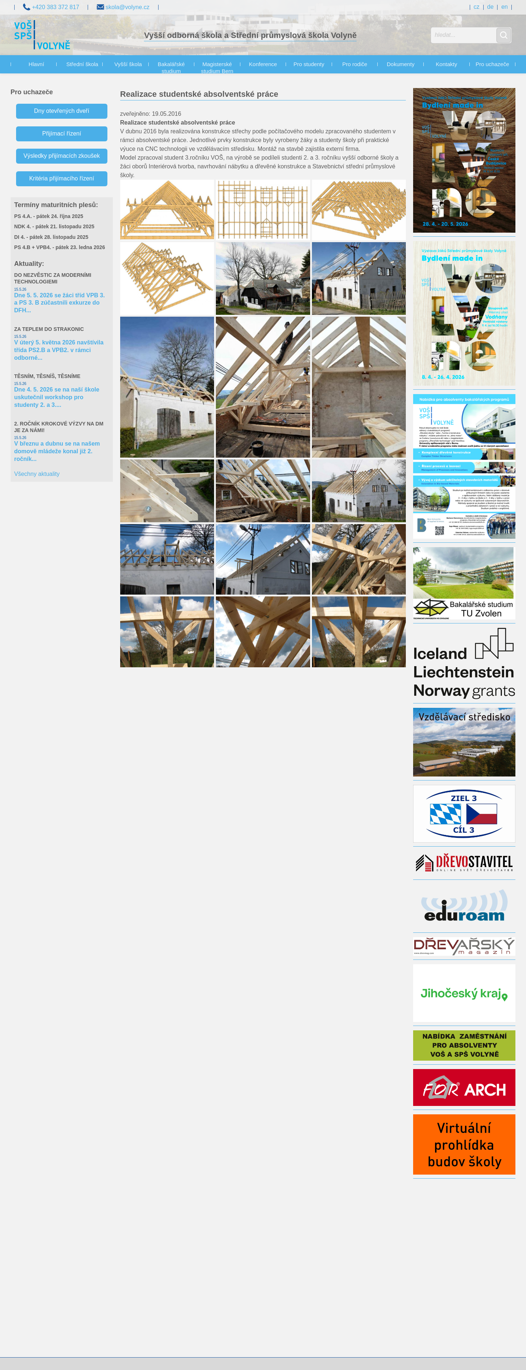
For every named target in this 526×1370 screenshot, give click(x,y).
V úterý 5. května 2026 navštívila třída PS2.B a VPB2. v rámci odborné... (59, 350)
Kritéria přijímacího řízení (61, 178)
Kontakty (446, 64)
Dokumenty (401, 64)
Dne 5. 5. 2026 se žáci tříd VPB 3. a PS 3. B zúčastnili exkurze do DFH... (59, 303)
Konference (263, 64)
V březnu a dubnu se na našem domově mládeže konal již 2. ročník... (57, 451)
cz (477, 7)
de (490, 7)
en (504, 7)
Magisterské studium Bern (217, 68)
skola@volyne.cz (123, 6)
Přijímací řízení (61, 133)
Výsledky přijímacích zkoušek (61, 156)
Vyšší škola (128, 64)
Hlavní (36, 64)
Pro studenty (308, 64)
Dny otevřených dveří (61, 111)
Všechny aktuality (37, 474)
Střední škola (82, 64)
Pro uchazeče (492, 64)
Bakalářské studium (171, 68)
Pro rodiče (354, 64)
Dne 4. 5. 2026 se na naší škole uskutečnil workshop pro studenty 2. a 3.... (56, 397)
